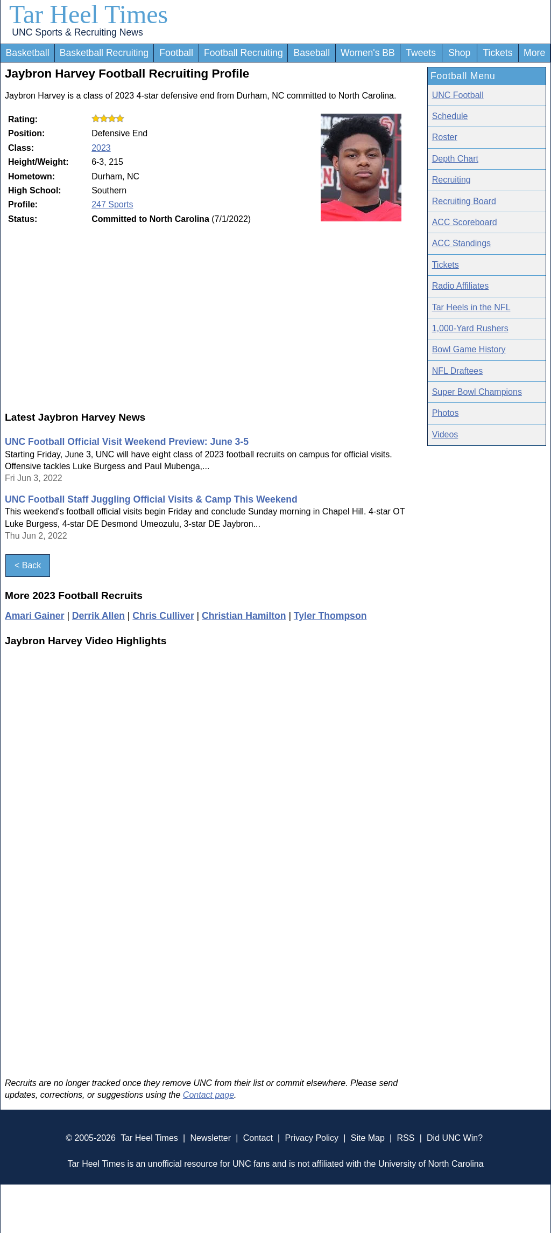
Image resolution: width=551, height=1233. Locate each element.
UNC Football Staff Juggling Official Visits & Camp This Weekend (151, 499)
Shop (459, 52)
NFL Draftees (457, 370)
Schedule (450, 116)
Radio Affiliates (460, 285)
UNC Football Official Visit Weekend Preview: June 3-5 (127, 441)
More (534, 52)
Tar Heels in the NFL (471, 307)
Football (176, 52)
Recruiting (451, 179)
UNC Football (458, 95)
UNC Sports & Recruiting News (77, 32)
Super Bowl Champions (477, 391)
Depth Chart (455, 158)
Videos (445, 434)
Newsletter (210, 1138)
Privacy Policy (311, 1138)
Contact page (208, 1094)
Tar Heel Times (88, 14)
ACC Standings (461, 243)
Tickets (497, 52)
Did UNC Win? (455, 1138)
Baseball (312, 52)
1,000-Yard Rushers (470, 328)
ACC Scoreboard (464, 222)
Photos (445, 412)
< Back (28, 565)
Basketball (27, 52)
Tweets (421, 52)
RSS (405, 1138)
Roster (444, 137)
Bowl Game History (469, 349)
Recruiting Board (464, 201)
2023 (101, 147)
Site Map (368, 1138)
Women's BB (368, 52)
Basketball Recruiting (104, 52)
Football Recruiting (243, 52)
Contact (258, 1138)
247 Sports (112, 204)
